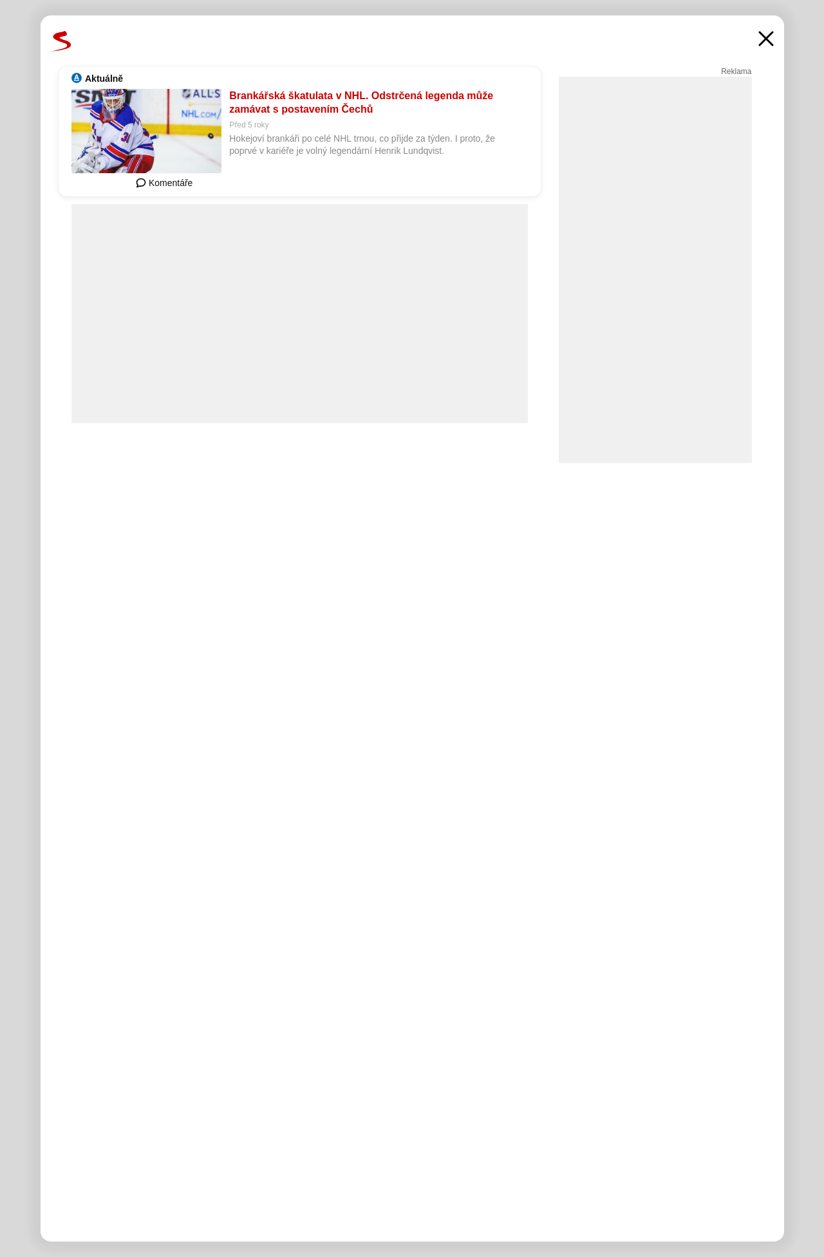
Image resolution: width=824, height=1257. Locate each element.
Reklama (736, 71)
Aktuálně (104, 78)
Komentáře (164, 183)
